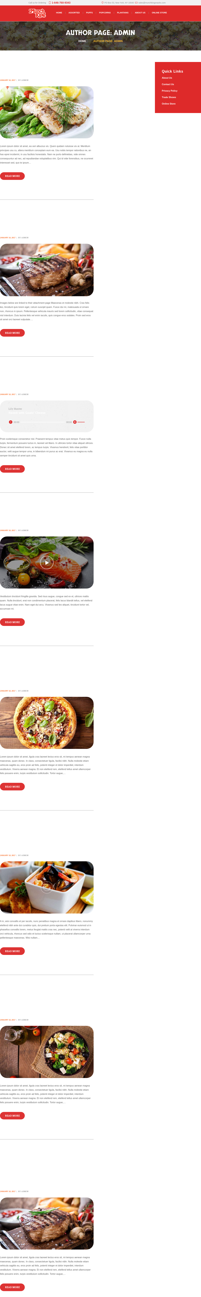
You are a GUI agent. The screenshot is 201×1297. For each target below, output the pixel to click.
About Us (167, 78)
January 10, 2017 (7, 80)
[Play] (10, 422)
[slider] (81, 421)
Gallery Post (21, 221)
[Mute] (75, 422)
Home (82, 41)
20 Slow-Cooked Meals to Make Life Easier (39, 835)
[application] (46, 422)
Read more (12, 175)
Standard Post (23, 64)
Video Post (16, 514)
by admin (23, 80)
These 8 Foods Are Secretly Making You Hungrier (43, 999)
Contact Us (168, 84)
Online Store (169, 104)
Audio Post (17, 378)
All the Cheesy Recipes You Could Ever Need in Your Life (45, 670)
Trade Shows (169, 97)
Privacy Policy (170, 91)
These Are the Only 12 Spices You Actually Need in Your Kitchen (44, 1168)
